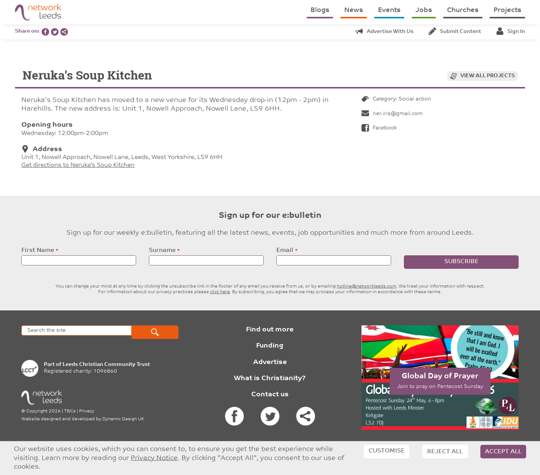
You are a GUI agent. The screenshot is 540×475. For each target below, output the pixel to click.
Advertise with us (385, 31)
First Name (37, 250)
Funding (270, 345)
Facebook (379, 128)
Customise (387, 451)
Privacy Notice (154, 458)
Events (389, 10)
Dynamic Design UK (123, 419)
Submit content (455, 31)
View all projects (487, 76)
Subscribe (461, 262)
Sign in (510, 31)
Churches (462, 10)
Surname (162, 250)
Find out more (270, 329)
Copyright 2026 (43, 411)
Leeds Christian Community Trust (106, 364)
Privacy (86, 411)
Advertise (270, 362)
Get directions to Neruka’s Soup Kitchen (78, 165)
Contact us (270, 394)
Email (284, 250)
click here (220, 292)
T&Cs (70, 411)
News (353, 10)
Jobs (424, 10)
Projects (507, 10)
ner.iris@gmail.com (392, 114)
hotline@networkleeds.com (366, 286)
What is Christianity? (270, 378)
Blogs (319, 10)
